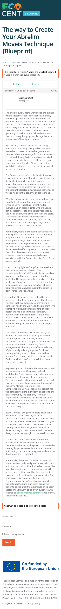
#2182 (54, 90)
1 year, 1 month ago (13, 75)
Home (5, 62)
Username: (8, 516)
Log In (8, 542)
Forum (13, 62)
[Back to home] (21, 10)
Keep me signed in (14, 534)
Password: (7, 526)
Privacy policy (32, 603)
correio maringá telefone (29, 492)
